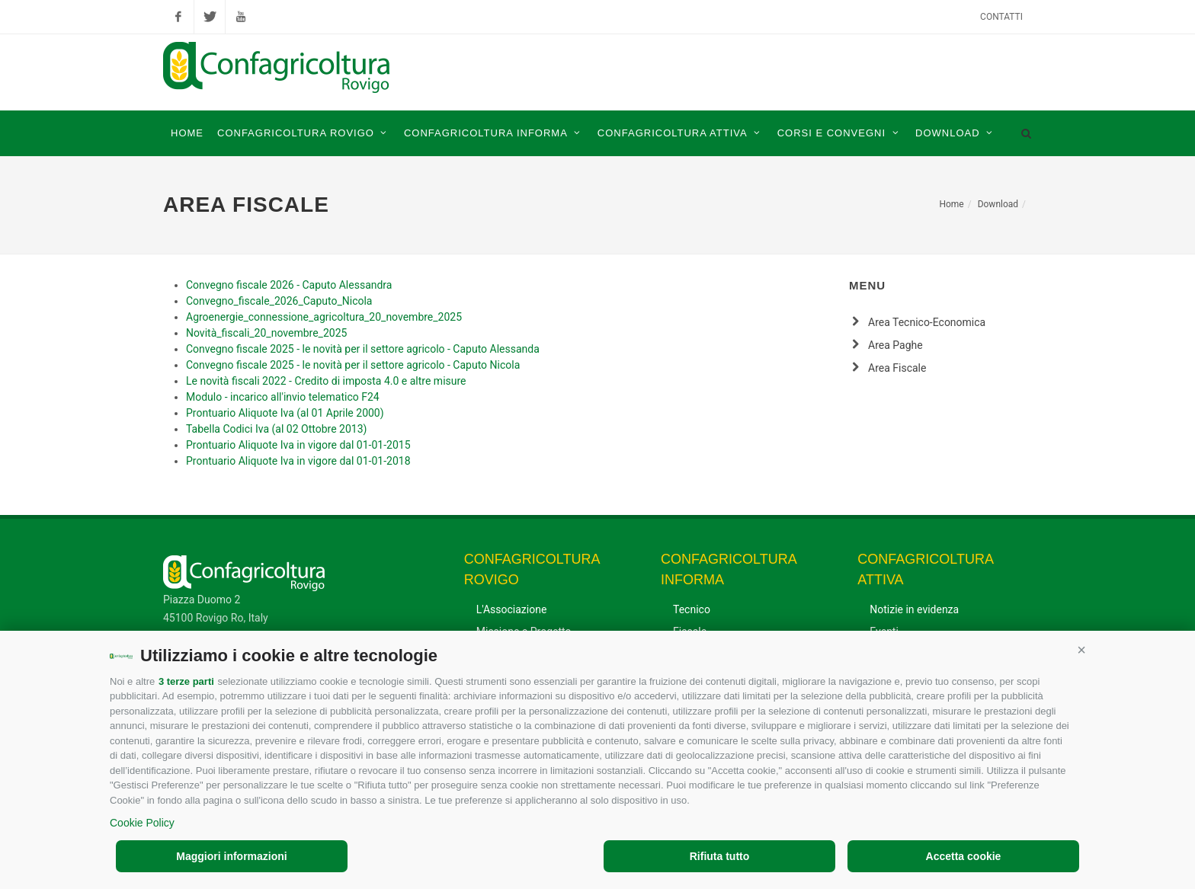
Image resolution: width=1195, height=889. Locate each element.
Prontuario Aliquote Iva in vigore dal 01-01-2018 (298, 461)
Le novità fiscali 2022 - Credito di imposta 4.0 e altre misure (326, 381)
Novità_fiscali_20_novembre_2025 (266, 333)
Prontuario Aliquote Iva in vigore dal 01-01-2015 (298, 445)
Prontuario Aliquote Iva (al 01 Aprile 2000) (285, 413)
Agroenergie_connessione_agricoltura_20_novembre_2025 (324, 317)
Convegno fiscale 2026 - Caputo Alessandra (289, 285)
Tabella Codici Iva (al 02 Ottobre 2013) (276, 429)
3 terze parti (186, 681)
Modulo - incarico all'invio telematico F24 (283, 397)
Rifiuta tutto (720, 856)
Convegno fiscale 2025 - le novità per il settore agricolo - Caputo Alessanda (363, 349)
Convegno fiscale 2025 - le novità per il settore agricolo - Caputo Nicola (353, 365)
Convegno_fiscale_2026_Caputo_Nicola (279, 301)
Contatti (1001, 16)
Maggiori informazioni (231, 856)
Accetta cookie (963, 856)
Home (951, 204)
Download (998, 204)
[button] (1081, 650)
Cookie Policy (142, 823)
